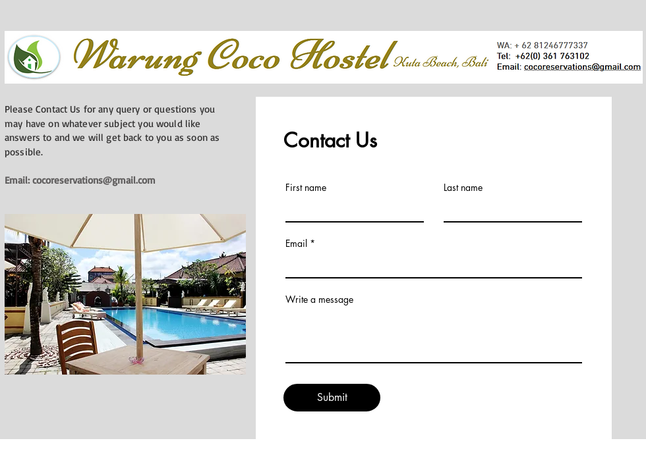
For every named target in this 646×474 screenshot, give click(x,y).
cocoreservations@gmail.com (94, 180)
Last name (463, 187)
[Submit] (331, 397)
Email (296, 243)
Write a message (319, 299)
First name (305, 187)
